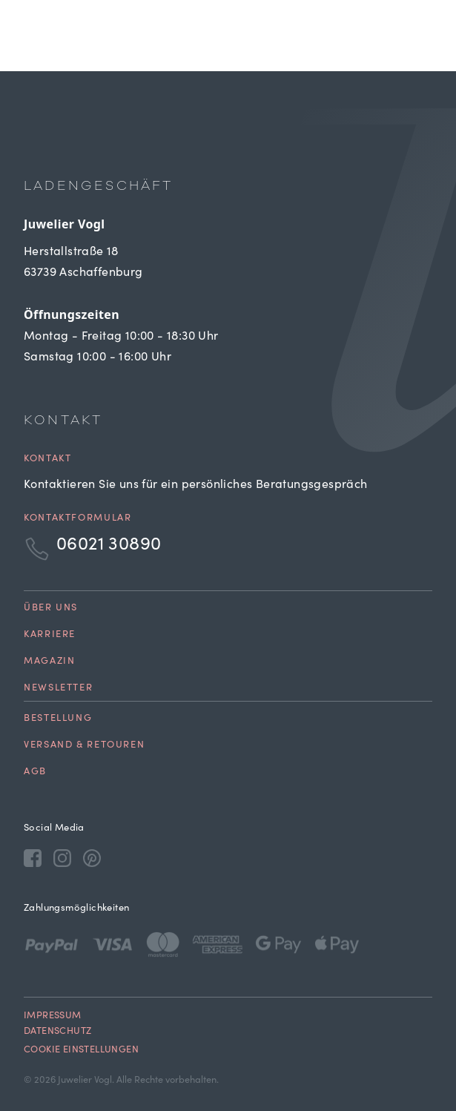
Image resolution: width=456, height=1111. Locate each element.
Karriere (50, 635)
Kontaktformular (77, 519)
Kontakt (47, 459)
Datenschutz (57, 1032)
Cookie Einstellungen (81, 1050)
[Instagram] (62, 857)
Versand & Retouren (84, 746)
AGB (35, 772)
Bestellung (58, 719)
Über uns (51, 608)
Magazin (49, 662)
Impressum (53, 1016)
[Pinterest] (92, 857)
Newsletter (58, 688)
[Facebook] (33, 857)
